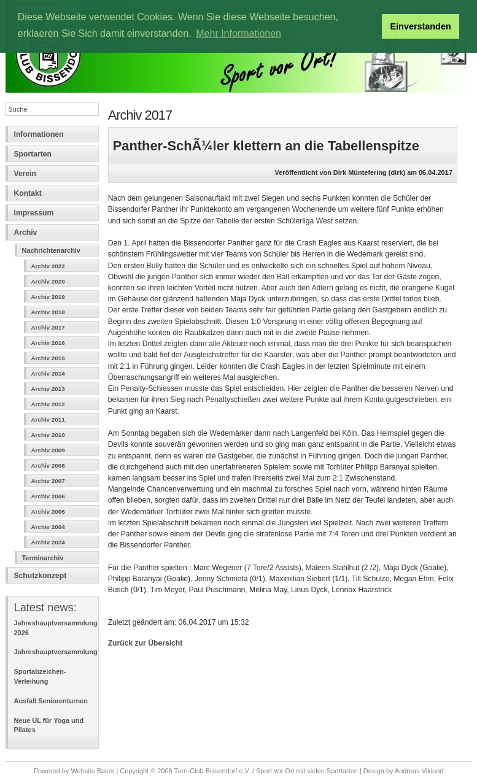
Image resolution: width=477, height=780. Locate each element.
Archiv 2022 (48, 266)
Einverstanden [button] (420, 26)
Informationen (39, 134)
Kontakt (28, 193)
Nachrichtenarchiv (51, 250)
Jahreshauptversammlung (56, 651)
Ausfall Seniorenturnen (51, 701)
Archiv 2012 (48, 404)
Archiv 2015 (48, 358)
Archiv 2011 (48, 419)
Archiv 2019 (48, 296)
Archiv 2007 (48, 480)
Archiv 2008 (48, 465)
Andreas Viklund (419, 770)
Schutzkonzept (40, 575)
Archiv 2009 (48, 450)
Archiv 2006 (48, 496)
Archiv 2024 (48, 542)
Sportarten (33, 154)
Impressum (34, 213)
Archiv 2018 (48, 312)
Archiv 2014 (48, 373)
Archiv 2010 (48, 434)
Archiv (25, 232)
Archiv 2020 (48, 281)
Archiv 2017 (48, 327)
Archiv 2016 (48, 342)
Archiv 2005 (48, 511)
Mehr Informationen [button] (238, 33)
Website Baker (92, 770)
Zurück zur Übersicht (145, 643)
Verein (25, 173)
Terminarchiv (43, 558)
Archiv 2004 (48, 526)
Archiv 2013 (48, 388)
